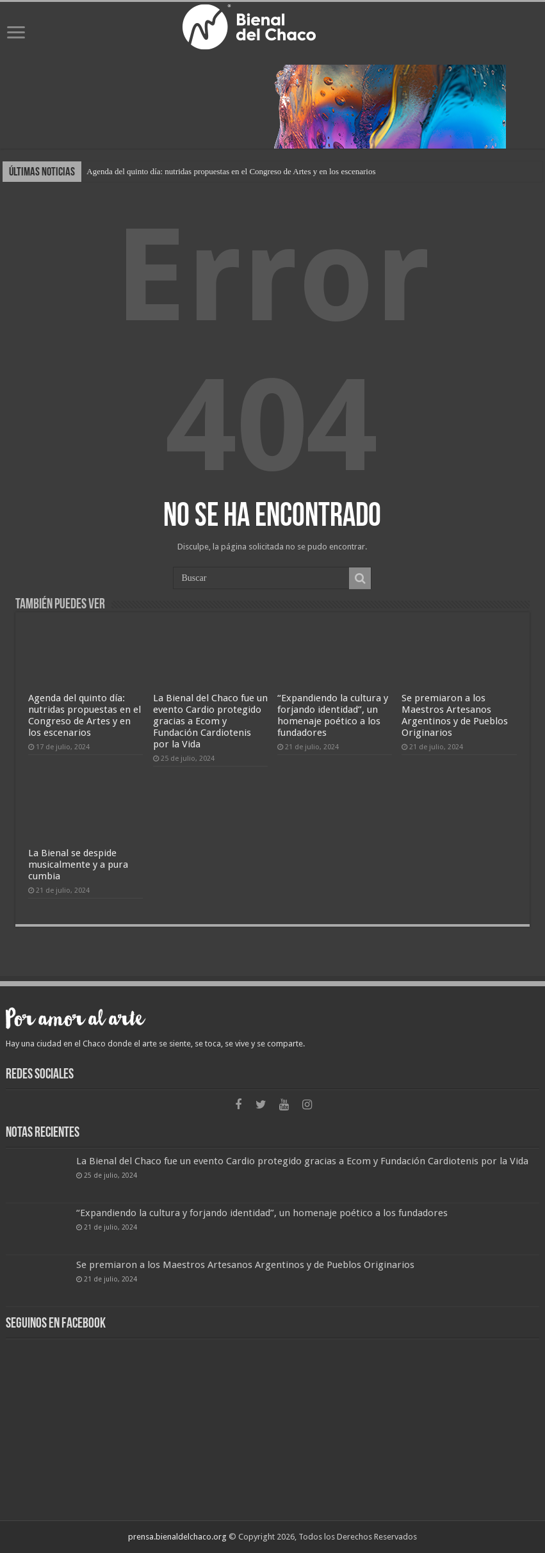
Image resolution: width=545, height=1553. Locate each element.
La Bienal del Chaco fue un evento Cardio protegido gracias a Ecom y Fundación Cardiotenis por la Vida (210, 721)
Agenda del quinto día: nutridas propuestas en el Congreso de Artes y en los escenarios (230, 171)
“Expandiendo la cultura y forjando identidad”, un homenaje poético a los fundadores (332, 715)
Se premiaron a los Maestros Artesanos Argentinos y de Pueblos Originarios (455, 715)
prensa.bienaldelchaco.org (177, 1536)
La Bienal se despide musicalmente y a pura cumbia (78, 864)
